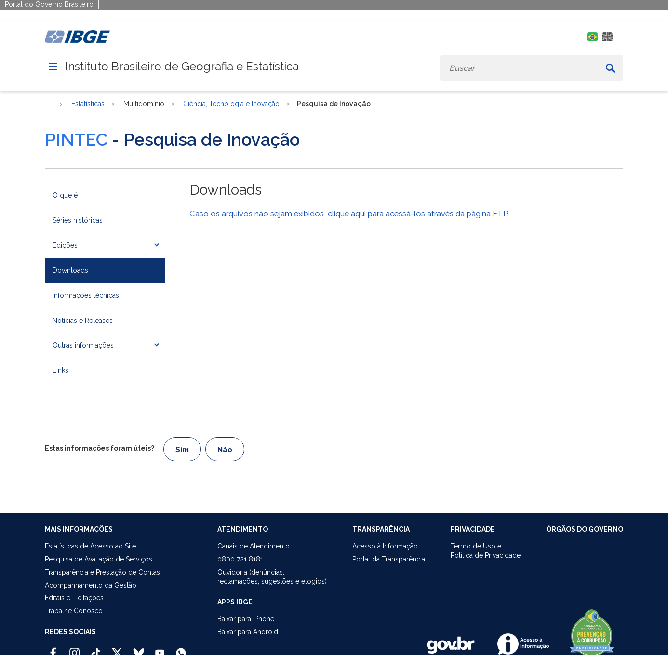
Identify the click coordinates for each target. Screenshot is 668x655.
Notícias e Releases (83, 320)
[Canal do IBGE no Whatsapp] (181, 649)
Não (224, 449)
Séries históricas (78, 220)
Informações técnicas (86, 295)
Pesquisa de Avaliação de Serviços (98, 559)
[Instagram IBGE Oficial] (74, 649)
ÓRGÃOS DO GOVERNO (584, 529)
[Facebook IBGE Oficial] (53, 649)
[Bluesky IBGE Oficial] (138, 649)
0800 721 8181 (240, 559)
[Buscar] (610, 68)
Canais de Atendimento (253, 546)
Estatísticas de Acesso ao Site (90, 546)
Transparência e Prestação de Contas (102, 572)
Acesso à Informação (385, 546)
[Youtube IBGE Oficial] (159, 649)
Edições (65, 245)
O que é (65, 195)
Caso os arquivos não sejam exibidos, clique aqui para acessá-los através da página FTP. (348, 213)
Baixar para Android (247, 632)
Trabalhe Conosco (74, 611)
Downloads (70, 270)
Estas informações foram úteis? (99, 448)
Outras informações (83, 345)
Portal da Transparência (388, 559)
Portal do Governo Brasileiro (49, 4)
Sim (182, 449)
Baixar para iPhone (245, 619)
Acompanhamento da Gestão (90, 585)
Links (60, 370)
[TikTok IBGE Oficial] (95, 649)
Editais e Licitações (74, 598)
